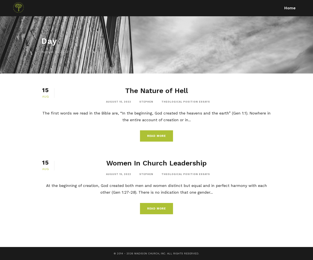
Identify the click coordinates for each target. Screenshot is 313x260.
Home (290, 8)
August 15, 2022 (118, 101)
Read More (156, 135)
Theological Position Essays (185, 101)
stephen (146, 101)
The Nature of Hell (156, 91)
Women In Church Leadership (156, 163)
